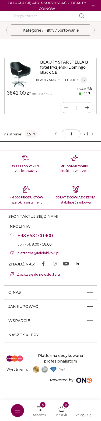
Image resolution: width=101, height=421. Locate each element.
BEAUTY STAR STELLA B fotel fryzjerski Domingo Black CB (64, 67)
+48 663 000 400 (35, 235)
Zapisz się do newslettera (38, 274)
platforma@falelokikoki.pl (38, 252)
